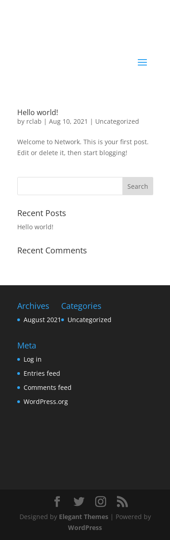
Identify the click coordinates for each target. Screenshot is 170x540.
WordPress (85, 527)
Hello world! (37, 112)
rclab (34, 121)
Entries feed (42, 373)
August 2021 (42, 319)
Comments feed (48, 387)
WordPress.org (46, 401)
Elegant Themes (83, 516)
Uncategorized (117, 121)
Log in (33, 359)
